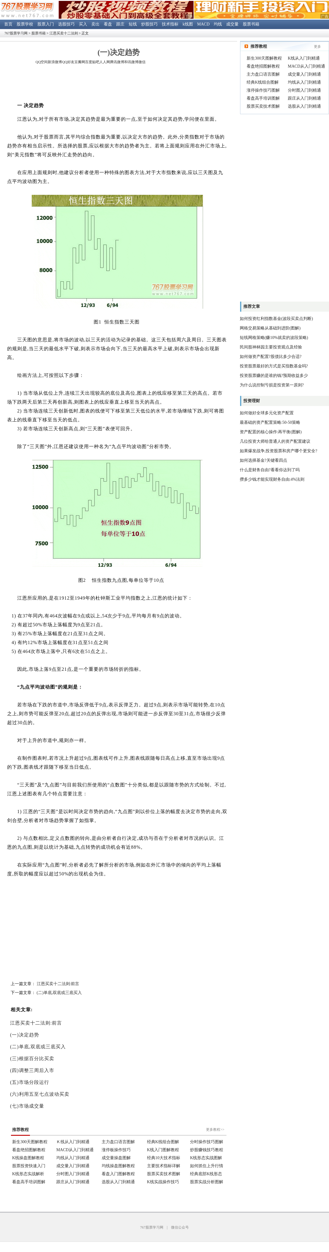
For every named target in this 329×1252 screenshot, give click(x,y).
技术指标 (170, 24)
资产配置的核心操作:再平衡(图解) (271, 432)
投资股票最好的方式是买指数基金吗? (274, 366)
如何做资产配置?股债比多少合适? (270, 356)
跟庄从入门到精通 (304, 98)
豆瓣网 (79, 62)
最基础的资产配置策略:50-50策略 (270, 422)
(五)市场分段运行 (29, 1082)
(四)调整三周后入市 (32, 1070)
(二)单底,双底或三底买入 (59, 992)
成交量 (232, 24)
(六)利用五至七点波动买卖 (39, 1094)
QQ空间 (42, 62)
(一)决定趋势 (24, 1034)
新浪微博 (55, 62)
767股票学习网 (16, 33)
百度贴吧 (92, 62)
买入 (83, 24)
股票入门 (45, 24)
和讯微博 (131, 62)
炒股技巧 (149, 24)
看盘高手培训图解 (263, 98)
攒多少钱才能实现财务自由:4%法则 (272, 479)
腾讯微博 (117, 62)
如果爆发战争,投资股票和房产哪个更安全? (278, 451)
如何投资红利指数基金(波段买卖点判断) (276, 318)
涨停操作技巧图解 (263, 90)
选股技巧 (66, 24)
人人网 (104, 62)
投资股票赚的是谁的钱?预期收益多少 (274, 375)
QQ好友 (68, 62)
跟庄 (120, 24)
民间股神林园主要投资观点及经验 (271, 347)
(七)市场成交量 (27, 1105)
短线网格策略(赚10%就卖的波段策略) (274, 337)
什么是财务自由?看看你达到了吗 (270, 470)
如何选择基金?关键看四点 (263, 460)
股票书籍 (251, 24)
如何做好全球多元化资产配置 (267, 413)
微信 (142, 62)
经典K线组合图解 (263, 82)
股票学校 (25, 24)
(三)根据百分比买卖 (32, 1058)
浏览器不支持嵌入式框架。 (118, 1152)
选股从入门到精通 (304, 106)
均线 (218, 24)
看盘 (108, 24)
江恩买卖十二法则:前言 (58, 984)
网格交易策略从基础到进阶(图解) (270, 328)
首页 (8, 24)
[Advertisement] (118, 84)
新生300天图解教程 (264, 58)
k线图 (188, 24)
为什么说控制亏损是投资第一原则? (272, 385)
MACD (203, 24)
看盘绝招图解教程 (263, 66)
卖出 (95, 24)
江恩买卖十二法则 (63, 33)
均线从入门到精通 (304, 82)
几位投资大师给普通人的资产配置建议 (275, 441)
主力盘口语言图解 (263, 74)
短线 (133, 24)
